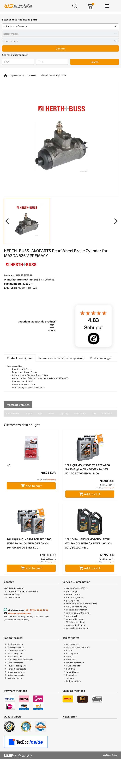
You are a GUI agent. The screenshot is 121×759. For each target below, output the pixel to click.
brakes (32, 75)
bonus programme (75, 597)
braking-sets (72, 653)
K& (8, 465)
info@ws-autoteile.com (19, 613)
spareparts (17, 75)
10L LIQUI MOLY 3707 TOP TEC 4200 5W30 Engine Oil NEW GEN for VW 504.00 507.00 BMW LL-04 (87, 469)
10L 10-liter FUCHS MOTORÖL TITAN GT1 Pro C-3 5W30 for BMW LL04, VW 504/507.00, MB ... (88, 543)
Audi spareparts (15, 644)
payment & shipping (75, 625)
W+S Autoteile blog (75, 622)
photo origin (72, 591)
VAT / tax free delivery (76, 606)
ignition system (73, 681)
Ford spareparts (15, 656)
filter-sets (71, 659)
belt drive (70, 668)
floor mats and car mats (78, 647)
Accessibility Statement (77, 628)
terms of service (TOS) (76, 588)
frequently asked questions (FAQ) (81, 603)
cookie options (73, 594)
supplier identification (76, 609)
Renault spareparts (17, 668)
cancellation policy (75, 619)
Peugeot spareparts (17, 665)
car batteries (72, 644)
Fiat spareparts (15, 653)
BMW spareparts (16, 647)
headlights (71, 675)
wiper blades (72, 672)
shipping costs (51, 479)
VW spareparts (15, 678)
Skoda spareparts (16, 672)
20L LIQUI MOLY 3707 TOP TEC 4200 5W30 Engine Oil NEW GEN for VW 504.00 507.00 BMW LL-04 (29, 543)
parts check (71, 616)
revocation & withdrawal (78, 613)
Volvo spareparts (16, 675)
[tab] (19, 358)
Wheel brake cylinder (53, 75)
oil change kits (73, 665)
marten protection (75, 662)
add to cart (31, 486)
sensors (70, 678)
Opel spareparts (15, 662)
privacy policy (72, 600)
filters (69, 656)
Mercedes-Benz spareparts (20, 659)
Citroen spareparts (17, 650)
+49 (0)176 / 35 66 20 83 (36, 610)
